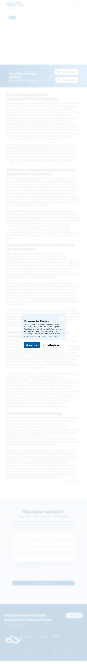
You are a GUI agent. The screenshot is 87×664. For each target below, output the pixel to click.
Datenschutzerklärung (52, 336)
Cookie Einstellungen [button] (51, 345)
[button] (61, 319)
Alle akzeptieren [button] (32, 345)
